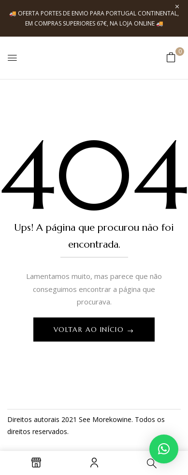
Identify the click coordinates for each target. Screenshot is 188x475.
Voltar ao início (90, 329)
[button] (171, 57)
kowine (120, 419)
